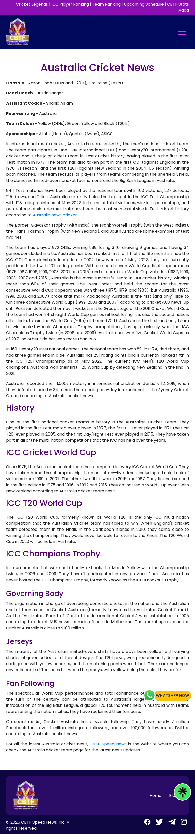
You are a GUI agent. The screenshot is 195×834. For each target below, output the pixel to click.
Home (155, 795)
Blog (173, 795)
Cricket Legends (32, 4)
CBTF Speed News (108, 744)
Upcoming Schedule (144, 4)
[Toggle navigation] (178, 31)
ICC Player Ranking (70, 4)
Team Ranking (106, 4)
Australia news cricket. (55, 215)
